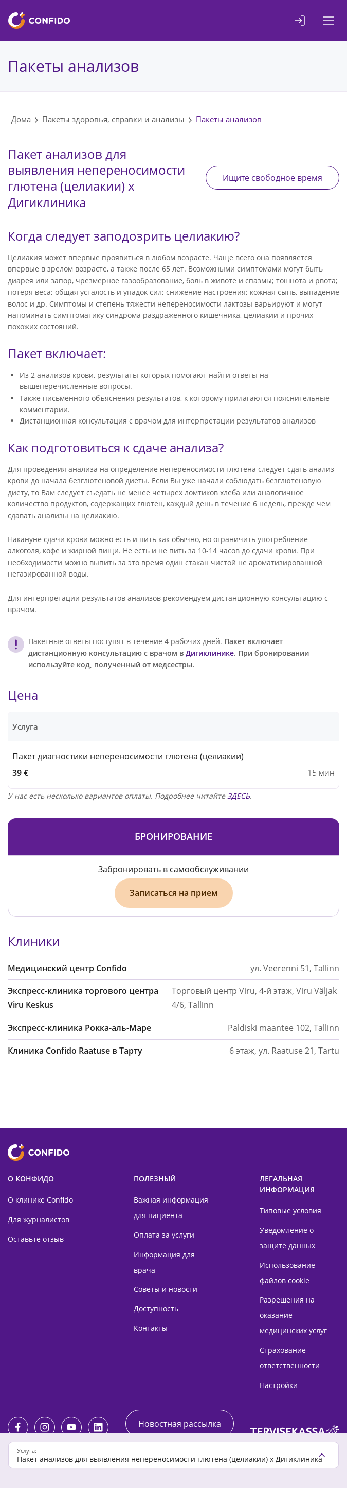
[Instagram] (44, 1427)
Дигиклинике (210, 653)
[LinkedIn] (98, 1427)
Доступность (156, 1308)
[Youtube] (71, 1427)
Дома (21, 119)
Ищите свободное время (272, 177)
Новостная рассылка (179, 1423)
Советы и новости (165, 1289)
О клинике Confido (40, 1200)
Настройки (279, 1385)
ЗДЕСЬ (238, 796)
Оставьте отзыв (36, 1239)
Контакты (151, 1328)
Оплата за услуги (164, 1235)
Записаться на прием (174, 893)
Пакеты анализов (229, 119)
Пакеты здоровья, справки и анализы (113, 119)
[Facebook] (18, 1427)
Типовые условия (290, 1210)
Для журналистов (38, 1219)
